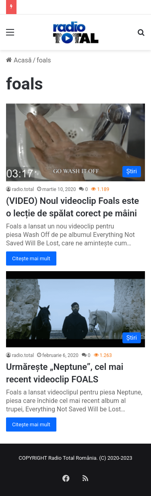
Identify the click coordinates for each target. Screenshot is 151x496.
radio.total (23, 189)
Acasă (18, 60)
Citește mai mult (31, 258)
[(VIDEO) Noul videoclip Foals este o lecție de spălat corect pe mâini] (75, 142)
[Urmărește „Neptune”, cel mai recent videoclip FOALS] (75, 309)
